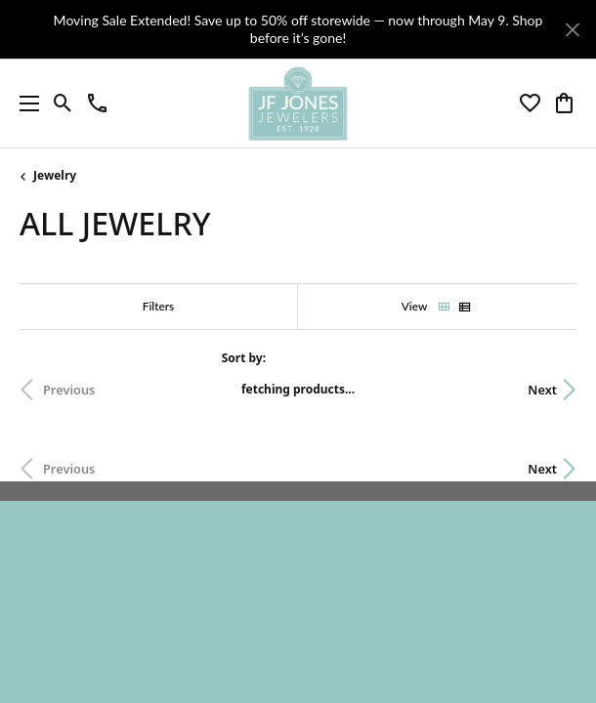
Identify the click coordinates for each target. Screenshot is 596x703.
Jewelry (54, 175)
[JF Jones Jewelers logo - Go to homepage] (297, 103)
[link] (97, 103)
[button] (63, 103)
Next (542, 389)
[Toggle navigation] (24, 103)
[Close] (572, 30)
